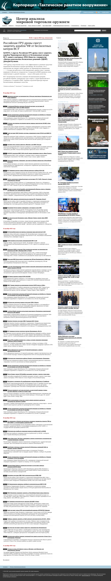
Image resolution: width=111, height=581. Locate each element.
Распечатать (18, 86)
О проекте (4, 12)
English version (105, 12)
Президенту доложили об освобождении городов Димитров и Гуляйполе (28, 381)
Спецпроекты (75, 25)
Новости (11, 25)
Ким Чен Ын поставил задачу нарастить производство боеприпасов (26, 527)
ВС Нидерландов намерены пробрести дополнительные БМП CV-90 (26, 484)
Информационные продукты (61, 25)
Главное (4, 25)
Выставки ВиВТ (47, 25)
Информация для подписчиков (41, 30)
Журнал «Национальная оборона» (17, 12)
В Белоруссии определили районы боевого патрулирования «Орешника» (28, 358)
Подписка (83, 25)
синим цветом (23, 30)
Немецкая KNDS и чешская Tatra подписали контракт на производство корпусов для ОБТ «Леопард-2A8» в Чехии (27, 250)
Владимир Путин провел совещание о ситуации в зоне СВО (24, 207)
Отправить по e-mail (28, 86)
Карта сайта (91, 25)
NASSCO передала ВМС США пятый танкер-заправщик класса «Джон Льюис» (29, 153)
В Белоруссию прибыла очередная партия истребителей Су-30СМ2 (26, 431)
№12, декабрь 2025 (98, 145)
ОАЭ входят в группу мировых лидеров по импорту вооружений (97, 99)
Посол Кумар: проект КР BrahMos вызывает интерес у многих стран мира (28, 374)
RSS (99, 12)
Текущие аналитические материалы (97, 77)
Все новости (6, 560)
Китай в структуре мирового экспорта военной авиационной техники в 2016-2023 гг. (96, 107)
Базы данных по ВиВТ (34, 25)
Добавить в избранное (88, 12)
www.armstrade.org (86, 575)
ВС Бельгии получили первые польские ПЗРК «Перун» (23, 302)
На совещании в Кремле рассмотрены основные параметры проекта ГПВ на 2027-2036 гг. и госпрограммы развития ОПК (29, 422)
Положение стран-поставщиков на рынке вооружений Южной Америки (96, 92)
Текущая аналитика (21, 25)
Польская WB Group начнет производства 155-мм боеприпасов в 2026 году (28, 259)
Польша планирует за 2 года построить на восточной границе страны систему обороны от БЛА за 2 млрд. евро (27, 391)
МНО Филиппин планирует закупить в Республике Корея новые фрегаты (28, 493)
